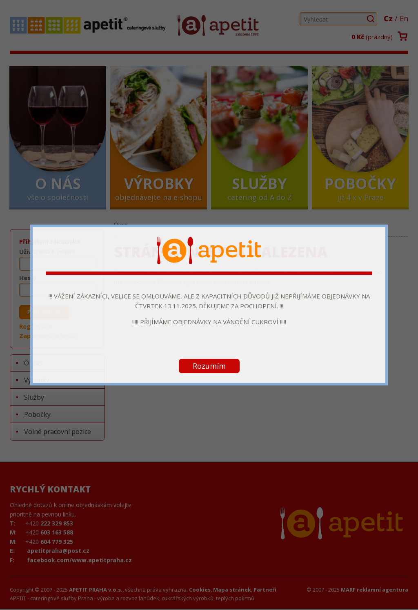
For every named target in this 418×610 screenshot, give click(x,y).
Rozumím (209, 366)
